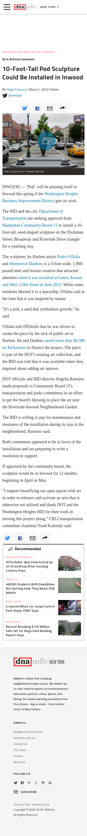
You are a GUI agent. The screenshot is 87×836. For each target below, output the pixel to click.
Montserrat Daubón (26, 263)
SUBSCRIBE (25, 792)
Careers (18, 756)
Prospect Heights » (20, 557)
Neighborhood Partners (28, 732)
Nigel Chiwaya (16, 89)
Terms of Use (21, 804)
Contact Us (20, 744)
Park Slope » (15, 601)
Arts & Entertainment (18, 59)
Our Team (19, 750)
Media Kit (19, 762)
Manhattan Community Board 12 (30, 225)
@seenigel (15, 95)
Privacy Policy (40, 804)
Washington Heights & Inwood (28, 52)
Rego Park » (14, 622)
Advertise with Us (24, 738)
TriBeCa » (12, 579)
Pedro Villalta (68, 256)
